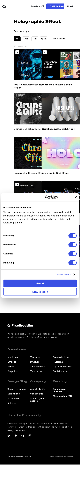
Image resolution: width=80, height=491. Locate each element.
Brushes (34, 362)
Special (43, 39)
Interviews (13, 398)
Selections (13, 394)
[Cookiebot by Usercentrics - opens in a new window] (45, 197)
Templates (36, 371)
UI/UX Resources (62, 367)
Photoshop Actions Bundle (57, 84)
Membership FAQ (62, 396)
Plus (35, 39)
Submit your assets (37, 399)
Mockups (12, 357)
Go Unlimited (57, 6)
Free (26, 39)
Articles (11, 403)
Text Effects (37, 367)
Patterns (58, 362)
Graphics (12, 371)
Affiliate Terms (28, 456)
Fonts (10, 367)
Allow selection (40, 292)
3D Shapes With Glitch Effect (58, 129)
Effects (11, 362)
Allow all (40, 283)
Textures (35, 357)
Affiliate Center (19, 456)
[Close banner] (76, 197)
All (17, 39)
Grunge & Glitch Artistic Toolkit (31, 129)
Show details (64, 274)
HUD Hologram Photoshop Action (28, 86)
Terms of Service (11, 456)
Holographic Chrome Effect (29, 173)
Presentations (61, 357)
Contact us (36, 394)
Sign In (70, 6)
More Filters (58, 38)
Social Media (60, 371)
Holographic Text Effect (55, 173)
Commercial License (59, 390)
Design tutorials (16, 389)
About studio (37, 389)
